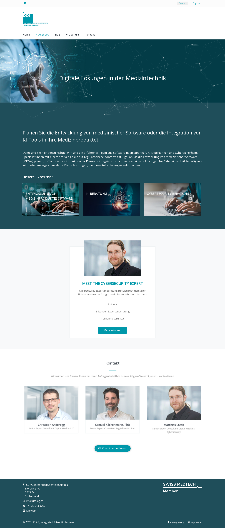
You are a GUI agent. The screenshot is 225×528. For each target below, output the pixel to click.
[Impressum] (195, 522)
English (196, 3)
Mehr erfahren (112, 330)
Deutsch (182, 3)
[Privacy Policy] (175, 522)
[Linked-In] (25, 3)
